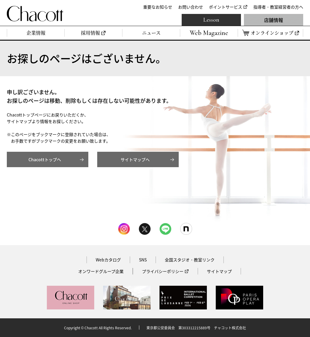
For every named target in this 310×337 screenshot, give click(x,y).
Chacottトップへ (44, 159)
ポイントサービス (225, 7)
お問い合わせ (190, 7)
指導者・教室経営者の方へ (278, 7)
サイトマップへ (135, 159)
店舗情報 (273, 19)
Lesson (211, 19)
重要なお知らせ (157, 7)
